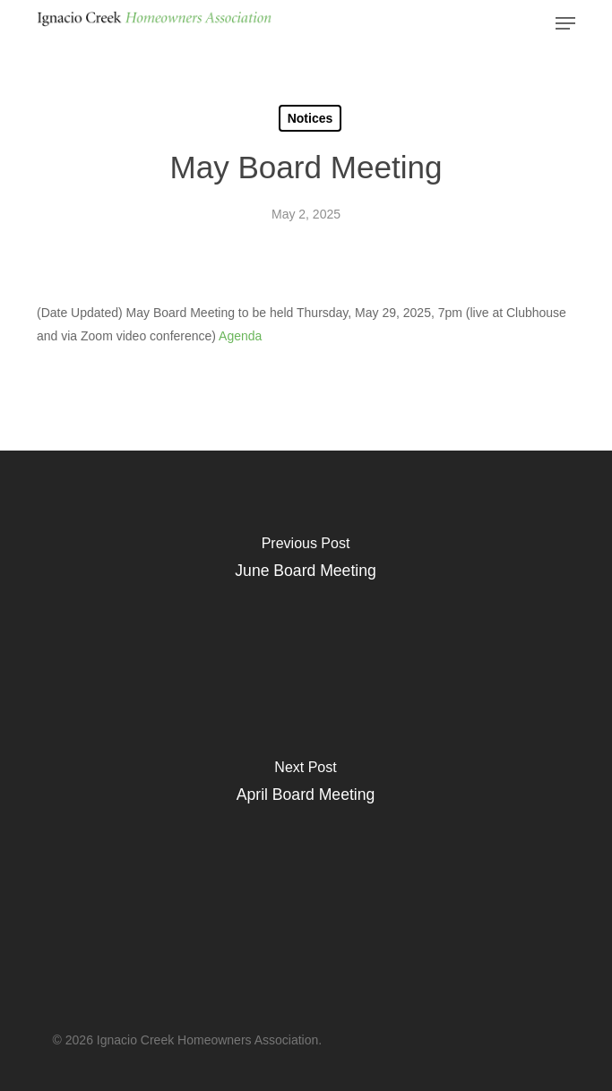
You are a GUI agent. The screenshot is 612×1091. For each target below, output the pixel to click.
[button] (565, 23)
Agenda (240, 336)
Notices (310, 118)
